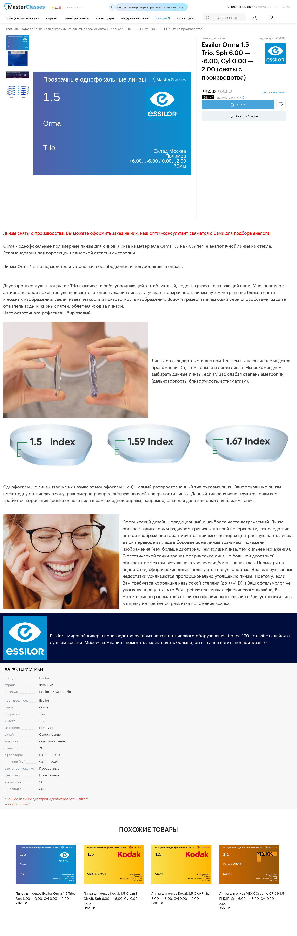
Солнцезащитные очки (22, 17)
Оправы (51, 17)
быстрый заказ (246, 115)
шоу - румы (185, 17)
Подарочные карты (135, 17)
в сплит (223, 97)
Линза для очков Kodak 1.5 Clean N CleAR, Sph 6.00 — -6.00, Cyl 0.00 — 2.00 (112, 898)
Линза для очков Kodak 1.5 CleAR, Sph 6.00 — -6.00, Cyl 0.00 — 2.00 (181, 895)
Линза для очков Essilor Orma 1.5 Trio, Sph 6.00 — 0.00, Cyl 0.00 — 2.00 (45, 895)
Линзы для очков (76, 17)
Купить (240, 104)
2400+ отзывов (68, 7)
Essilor (44, 677)
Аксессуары (105, 17)
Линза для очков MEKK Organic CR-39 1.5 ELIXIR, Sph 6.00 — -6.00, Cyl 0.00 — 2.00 (251, 898)
